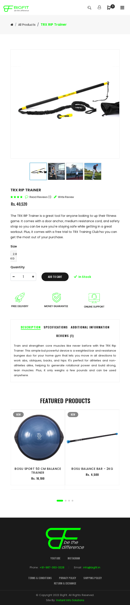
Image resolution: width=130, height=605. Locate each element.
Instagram (74, 558)
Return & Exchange (65, 583)
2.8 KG (13, 256)
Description (31, 327)
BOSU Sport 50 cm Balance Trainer (38, 471)
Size (13, 246)
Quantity (17, 267)
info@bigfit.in (91, 567)
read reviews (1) (40, 197)
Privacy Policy (67, 578)
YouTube (55, 558)
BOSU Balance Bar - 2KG (92, 469)
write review (66, 197)
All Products (26, 24)
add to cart (55, 277)
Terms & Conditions (40, 578)
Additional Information (90, 327)
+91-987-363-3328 (52, 567)
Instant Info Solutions (70, 600)
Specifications (56, 327)
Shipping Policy (92, 578)
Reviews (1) (65, 335)
